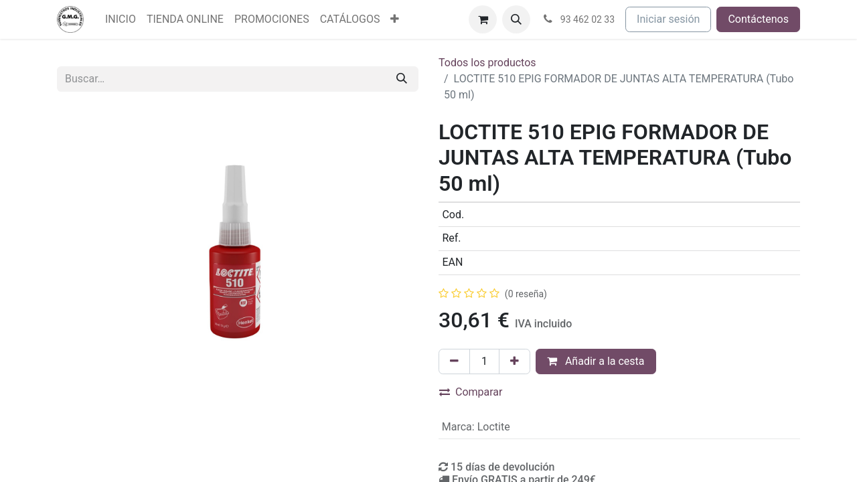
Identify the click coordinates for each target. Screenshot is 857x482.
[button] (516, 19)
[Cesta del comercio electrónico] (483, 19)
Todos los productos (487, 62)
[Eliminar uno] (454, 361)
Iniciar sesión (668, 19)
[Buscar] (401, 79)
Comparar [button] (471, 392)
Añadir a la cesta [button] (596, 361)
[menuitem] (120, 19)
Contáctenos (758, 19)
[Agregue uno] (514, 361)
